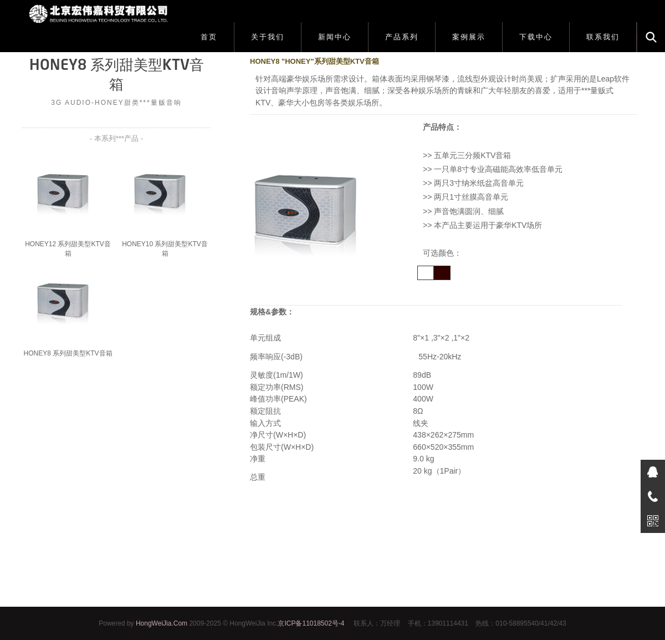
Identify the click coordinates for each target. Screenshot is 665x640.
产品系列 (401, 37)
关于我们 (267, 37)
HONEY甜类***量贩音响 (138, 102)
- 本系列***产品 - (116, 138)
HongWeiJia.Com (161, 623)
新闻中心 (334, 37)
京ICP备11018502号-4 (311, 623)
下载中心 (536, 37)
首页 (209, 37)
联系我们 (603, 37)
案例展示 (468, 37)
